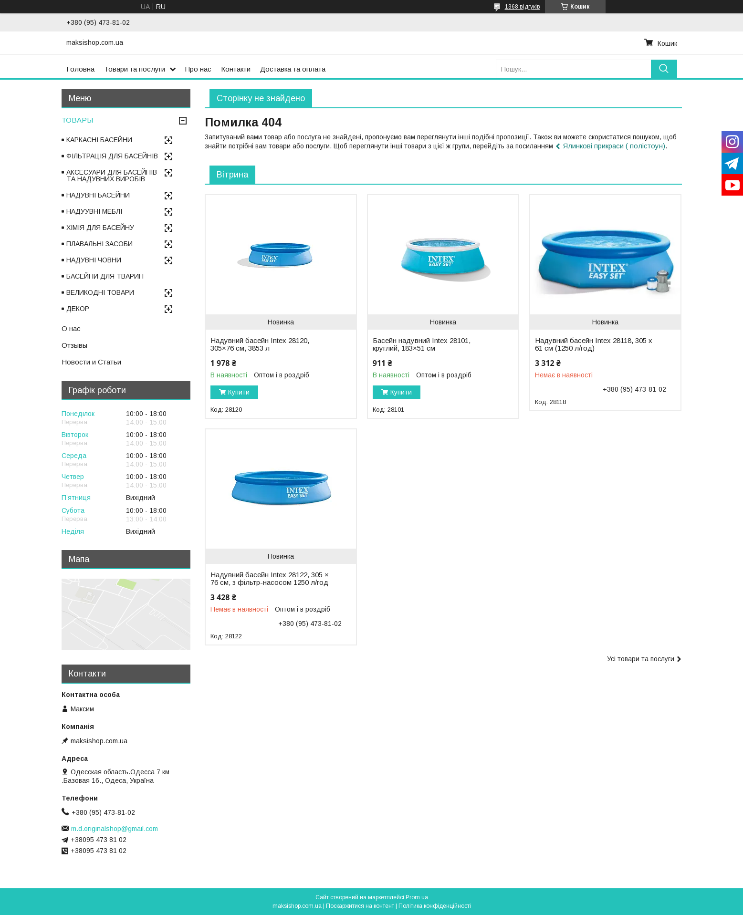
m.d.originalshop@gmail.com (114, 828)
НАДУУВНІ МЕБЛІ (94, 211)
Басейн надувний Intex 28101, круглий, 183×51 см (422, 344)
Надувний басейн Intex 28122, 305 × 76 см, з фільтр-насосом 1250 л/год (269, 578)
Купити (239, 392)
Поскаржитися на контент (360, 906)
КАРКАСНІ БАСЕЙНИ (99, 140)
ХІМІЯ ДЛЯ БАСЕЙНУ (100, 227)
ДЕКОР (77, 308)
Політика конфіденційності (434, 906)
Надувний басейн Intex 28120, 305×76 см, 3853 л (259, 344)
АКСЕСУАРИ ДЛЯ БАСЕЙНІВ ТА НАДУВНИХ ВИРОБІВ (111, 175)
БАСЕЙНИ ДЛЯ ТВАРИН (105, 276)
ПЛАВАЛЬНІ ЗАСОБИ (99, 244)
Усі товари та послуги (640, 659)
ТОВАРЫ (77, 120)
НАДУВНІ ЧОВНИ (93, 260)
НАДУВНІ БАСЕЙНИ (98, 195)
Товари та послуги (134, 69)
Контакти (236, 69)
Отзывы (74, 345)
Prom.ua (417, 897)
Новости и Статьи (91, 362)
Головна (80, 69)
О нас (71, 328)
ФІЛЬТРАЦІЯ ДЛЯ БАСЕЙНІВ (112, 156)
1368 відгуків (522, 6)
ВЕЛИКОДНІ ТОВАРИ (100, 292)
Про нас (198, 69)
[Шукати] (664, 69)
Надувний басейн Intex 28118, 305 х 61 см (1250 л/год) (593, 344)
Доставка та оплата (292, 69)
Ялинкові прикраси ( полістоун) (614, 146)
